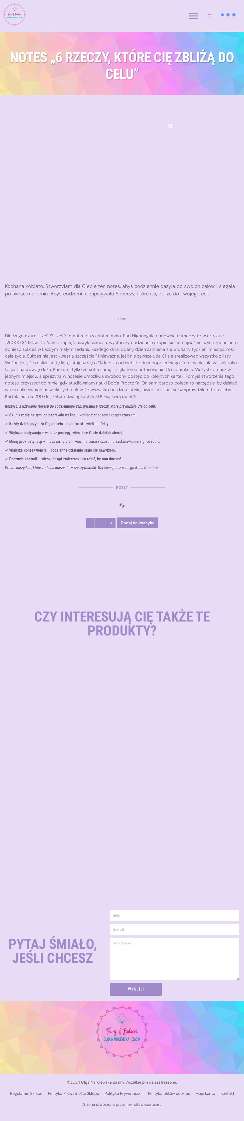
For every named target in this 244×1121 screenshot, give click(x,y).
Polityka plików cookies (169, 1093)
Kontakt (227, 1093)
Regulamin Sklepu (26, 1093)
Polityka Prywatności (123, 1093)
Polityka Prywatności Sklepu (73, 1093)
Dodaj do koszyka (137, 522)
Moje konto (205, 1093)
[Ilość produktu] (101, 522)
